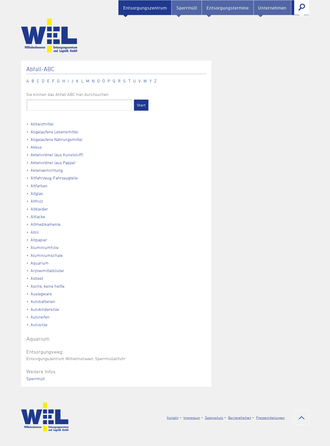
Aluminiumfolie (44, 247)
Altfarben (39, 185)
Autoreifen (40, 317)
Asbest (37, 278)
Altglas (37, 193)
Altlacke (38, 216)
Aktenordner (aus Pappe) (53, 162)
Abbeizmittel (42, 123)
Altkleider (39, 209)
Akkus (36, 147)
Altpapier (39, 239)
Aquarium (40, 263)
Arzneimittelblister (47, 270)
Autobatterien (43, 301)
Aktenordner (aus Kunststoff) (57, 154)
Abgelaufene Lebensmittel (54, 131)
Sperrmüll (35, 378)
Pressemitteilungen (270, 417)
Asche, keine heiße (47, 286)
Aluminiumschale (47, 255)
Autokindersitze (45, 309)
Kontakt (172, 417)
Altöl (35, 232)
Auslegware (41, 293)
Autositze (39, 324)
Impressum (191, 417)
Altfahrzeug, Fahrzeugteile (54, 177)
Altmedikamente (46, 224)
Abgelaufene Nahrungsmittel (56, 139)
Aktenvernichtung (47, 170)
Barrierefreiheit (239, 417)
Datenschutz (214, 417)
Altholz (37, 201)
